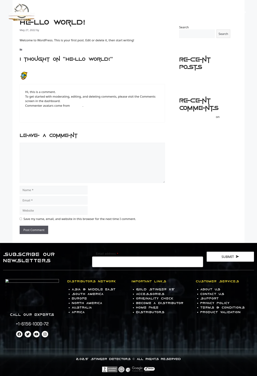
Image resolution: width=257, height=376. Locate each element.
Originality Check (155, 298)
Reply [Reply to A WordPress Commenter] (28, 114)
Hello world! (187, 76)
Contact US (213, 12)
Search (184, 27)
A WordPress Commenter (49, 73)
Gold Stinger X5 (155, 289)
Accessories (185, 12)
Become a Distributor (160, 303)
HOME (130, 12)
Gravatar (77, 105)
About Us (238, 12)
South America (88, 294)
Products (154, 12)
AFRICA (78, 312)
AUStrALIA (82, 307)
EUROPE (79, 298)
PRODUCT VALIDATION (220, 312)
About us (210, 289)
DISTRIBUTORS (150, 312)
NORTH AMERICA (87, 303)
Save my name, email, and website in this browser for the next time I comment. (80, 219)
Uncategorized (32, 49)
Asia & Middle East (94, 289)
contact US (212, 294)
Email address (107, 253)
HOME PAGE (147, 307)
